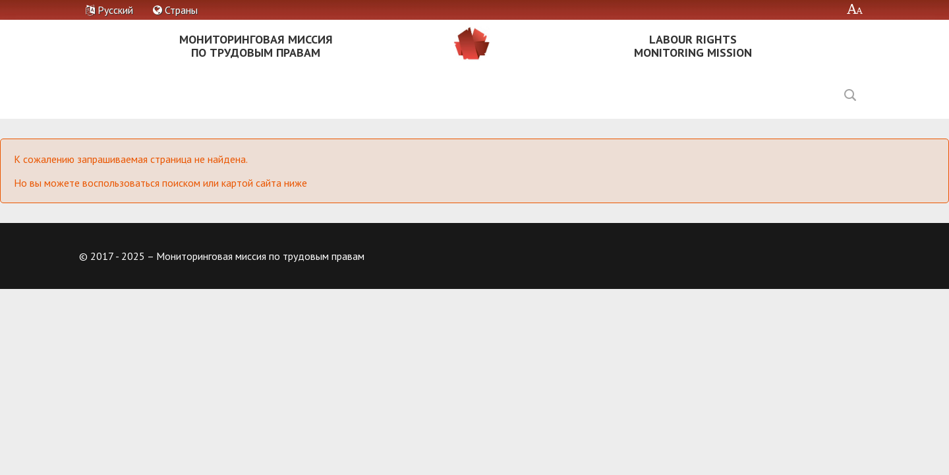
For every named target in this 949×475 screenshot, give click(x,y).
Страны (175, 9)
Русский (109, 9)
